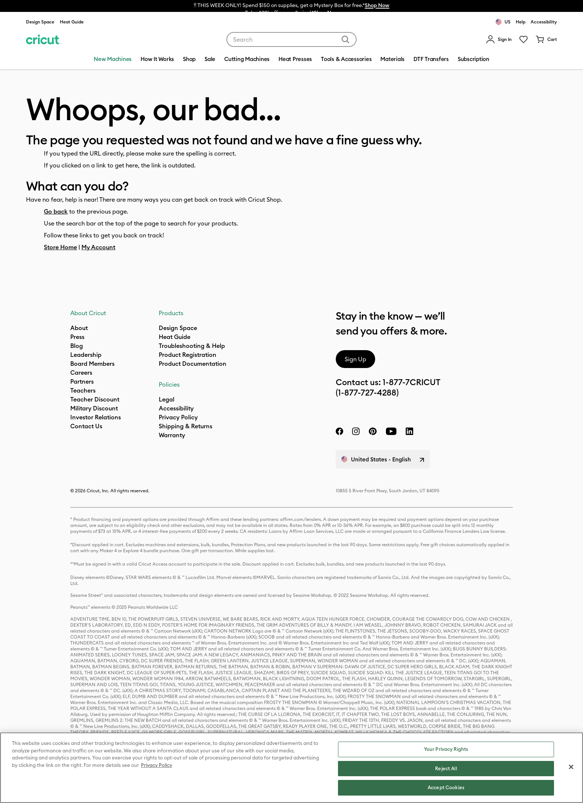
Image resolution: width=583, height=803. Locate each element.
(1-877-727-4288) (367, 392)
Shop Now (377, 5)
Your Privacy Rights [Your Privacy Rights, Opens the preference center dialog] (446, 749)
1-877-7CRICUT (411, 382)
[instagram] (356, 431)
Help (520, 22)
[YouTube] (391, 431)
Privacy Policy (178, 417)
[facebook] (339, 431)
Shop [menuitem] (189, 59)
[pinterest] (372, 431)
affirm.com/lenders (300, 519)
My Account (98, 247)
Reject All (446, 768)
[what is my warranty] (172, 435)
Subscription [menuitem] (473, 59)
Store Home (60, 247)
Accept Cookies (446, 787)
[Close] (571, 767)
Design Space (40, 22)
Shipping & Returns (185, 426)
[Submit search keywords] (345, 39)
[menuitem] (499, 39)
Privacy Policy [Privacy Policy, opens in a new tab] (156, 765)
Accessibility (544, 22)
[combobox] (291, 39)
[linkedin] (409, 431)
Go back (56, 211)
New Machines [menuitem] (113, 59)
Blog (76, 345)
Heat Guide (72, 22)
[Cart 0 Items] (546, 39)
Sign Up (355, 359)
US (503, 22)
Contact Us (86, 426)
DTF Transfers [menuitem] (431, 59)
